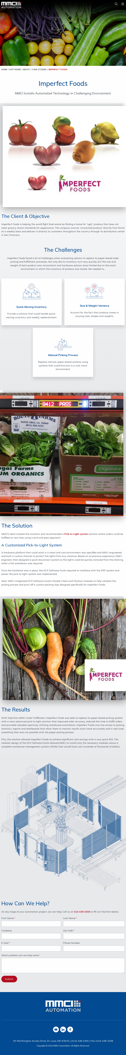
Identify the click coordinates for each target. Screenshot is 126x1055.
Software (15, 69)
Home (4, 69)
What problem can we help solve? (20, 955)
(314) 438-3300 (80, 1040)
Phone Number (71, 943)
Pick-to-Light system (76, 533)
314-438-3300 (82, 911)
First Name (7, 918)
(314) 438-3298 (104, 1040)
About (26, 69)
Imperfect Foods (58, 69)
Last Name (69, 918)
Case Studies (39, 69)
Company (6, 930)
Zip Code (68, 930)
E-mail (5, 943)
